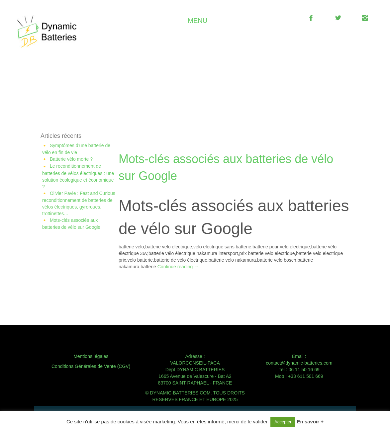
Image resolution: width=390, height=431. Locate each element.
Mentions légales (90, 356)
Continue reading (178, 266)
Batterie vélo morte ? (71, 159)
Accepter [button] (282, 421)
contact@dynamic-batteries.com (299, 363)
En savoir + (310, 421)
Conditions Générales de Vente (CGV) (90, 366)
